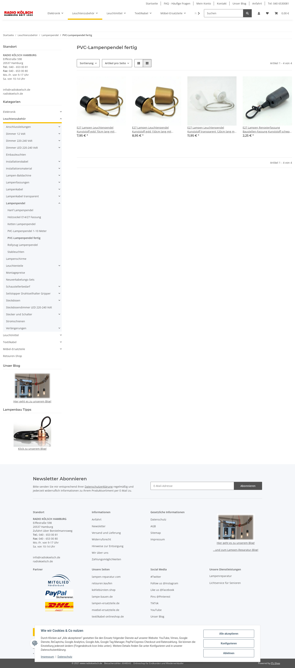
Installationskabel (17, 161)
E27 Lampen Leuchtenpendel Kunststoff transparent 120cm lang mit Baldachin (211, 129)
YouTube (156, 610)
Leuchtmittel (11, 335)
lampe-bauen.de (102, 596)
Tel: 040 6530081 (278, 3)
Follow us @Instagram (164, 583)
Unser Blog (239, 3)
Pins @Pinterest (160, 596)
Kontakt (222, 3)
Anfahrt (257, 3)
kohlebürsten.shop (104, 590)
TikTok (154, 603)
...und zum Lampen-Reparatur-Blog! (235, 550)
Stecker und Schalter (19, 314)
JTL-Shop (275, 663)
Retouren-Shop (12, 356)
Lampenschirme (16, 259)
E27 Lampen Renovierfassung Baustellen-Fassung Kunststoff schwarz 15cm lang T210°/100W (267, 129)
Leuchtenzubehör (14, 118)
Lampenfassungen (17, 182)
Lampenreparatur (220, 576)
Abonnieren (247, 486)
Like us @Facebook (162, 590)
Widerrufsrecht (101, 539)
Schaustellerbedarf (18, 286)
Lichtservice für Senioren (225, 583)
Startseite (152, 3)
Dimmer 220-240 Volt (19, 140)
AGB (153, 526)
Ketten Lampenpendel (22, 224)
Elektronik (9, 112)
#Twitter (156, 576)
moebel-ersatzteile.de (105, 610)
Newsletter (99, 526)
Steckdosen (13, 300)
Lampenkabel (14, 189)
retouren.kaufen (102, 583)
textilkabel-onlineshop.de (108, 616)
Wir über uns (100, 552)
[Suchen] (223, 13)
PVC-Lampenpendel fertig (24, 238)
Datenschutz (65, 656)
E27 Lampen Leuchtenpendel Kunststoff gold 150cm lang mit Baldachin (151, 129)
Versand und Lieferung (106, 533)
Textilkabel (10, 342)
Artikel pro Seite (115, 63)
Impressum (47, 656)
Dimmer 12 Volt (15, 134)
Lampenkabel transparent (22, 196)
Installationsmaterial (19, 168)
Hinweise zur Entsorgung (107, 546)
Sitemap (156, 533)
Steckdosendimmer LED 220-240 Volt (29, 307)
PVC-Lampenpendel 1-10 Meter (27, 231)
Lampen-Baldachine (18, 175)
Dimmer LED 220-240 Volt (22, 147)
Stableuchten (16, 252)
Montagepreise (15, 272)
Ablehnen (228, 653)
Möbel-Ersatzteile (14, 349)
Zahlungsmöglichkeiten (106, 559)
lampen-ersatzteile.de (105, 603)
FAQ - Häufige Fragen (177, 3)
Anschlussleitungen (18, 127)
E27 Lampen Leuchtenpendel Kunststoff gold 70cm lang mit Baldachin (95, 129)
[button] (259, 13)
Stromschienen (15, 321)
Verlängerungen (16, 328)
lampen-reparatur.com (106, 576)
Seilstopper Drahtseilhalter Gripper (28, 293)
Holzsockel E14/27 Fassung (24, 217)
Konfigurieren (229, 643)
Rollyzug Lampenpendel (23, 245)
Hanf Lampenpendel (20, 210)
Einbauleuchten (16, 154)
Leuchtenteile (14, 265)
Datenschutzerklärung (99, 486)
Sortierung (87, 63)
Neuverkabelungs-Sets (20, 279)
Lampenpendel (15, 203)
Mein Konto (203, 3)
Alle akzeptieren (228, 633)
